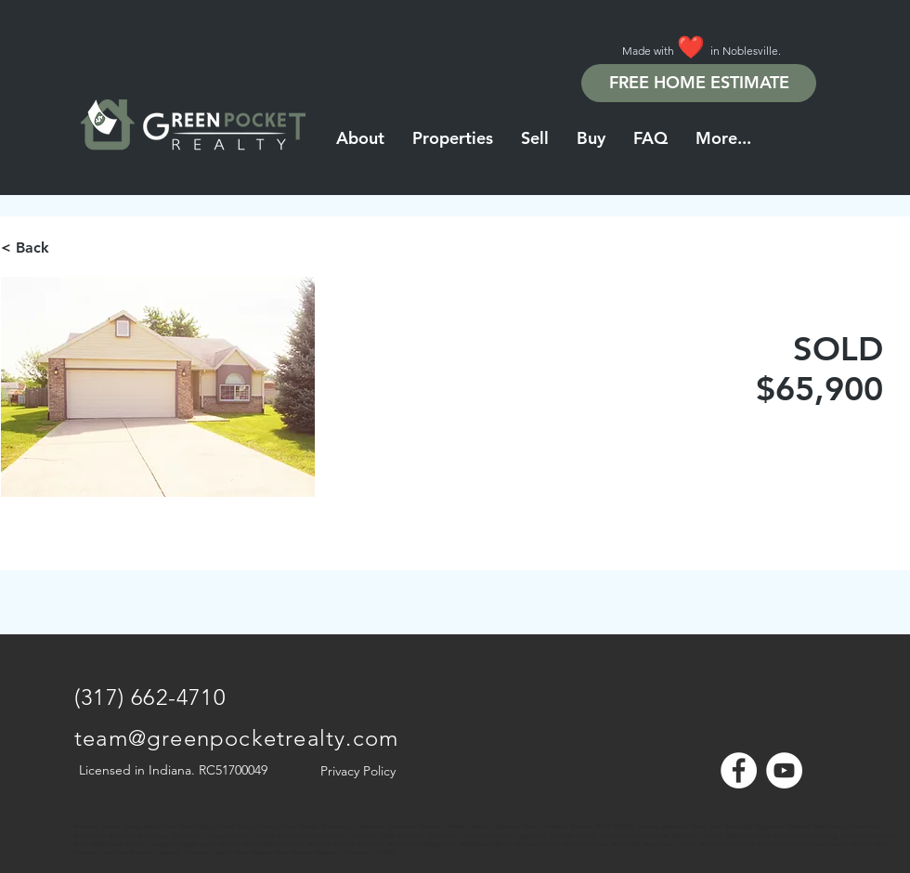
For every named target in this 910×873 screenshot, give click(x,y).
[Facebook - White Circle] (739, 770)
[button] (723, 138)
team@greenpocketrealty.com (236, 737)
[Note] (91, 817)
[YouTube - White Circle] (784, 770)
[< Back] (67, 248)
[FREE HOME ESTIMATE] (698, 83)
